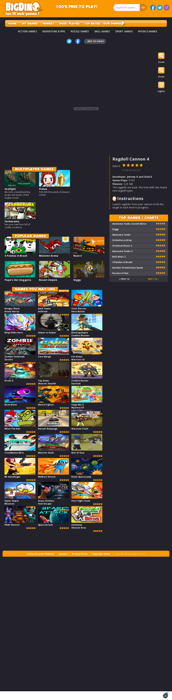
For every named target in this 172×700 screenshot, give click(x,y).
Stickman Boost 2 (122, 245)
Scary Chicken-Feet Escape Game (46, 503)
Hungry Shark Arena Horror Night (12, 311)
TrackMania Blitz (14, 452)
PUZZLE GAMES (80, 31)
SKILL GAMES (102, 31)
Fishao (43, 189)
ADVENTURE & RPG (53, 31)
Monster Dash (46, 452)
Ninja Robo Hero (13, 332)
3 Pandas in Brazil (16, 255)
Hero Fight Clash (80, 500)
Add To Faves (95, 41)
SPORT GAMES (124, 31)
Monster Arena (48, 255)
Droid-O (8, 380)
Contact (63, 553)
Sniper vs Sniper (47, 332)
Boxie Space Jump (81, 476)
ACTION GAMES (27, 31)
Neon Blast (10, 404)
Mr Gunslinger (12, 476)
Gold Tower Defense (44, 310)
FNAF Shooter (12, 524)
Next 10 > (153, 279)
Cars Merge (44, 356)
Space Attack (45, 524)
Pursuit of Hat (120, 273)
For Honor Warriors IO (78, 358)
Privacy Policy (80, 553)
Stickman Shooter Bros (78, 526)
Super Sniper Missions (11, 502)
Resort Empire (48, 280)
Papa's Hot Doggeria (18, 280)
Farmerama (12, 221)
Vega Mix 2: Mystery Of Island (77, 407)
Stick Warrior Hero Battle (79, 310)
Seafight (10, 189)
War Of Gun (77, 452)
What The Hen (12, 428)
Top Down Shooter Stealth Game (47, 383)
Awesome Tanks (121, 234)
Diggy (77, 280)
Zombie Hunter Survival (79, 382)
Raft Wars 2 (119, 256)
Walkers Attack (47, 476)
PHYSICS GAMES (147, 31)
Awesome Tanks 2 (122, 251)
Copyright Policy (101, 553)
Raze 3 (77, 255)
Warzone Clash (79, 428)
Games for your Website (41, 553)
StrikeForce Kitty (122, 240)
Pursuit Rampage (48, 428)
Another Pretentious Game (127, 267)
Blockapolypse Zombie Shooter (80, 334)
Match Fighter (46, 404)
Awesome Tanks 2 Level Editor (129, 223)
